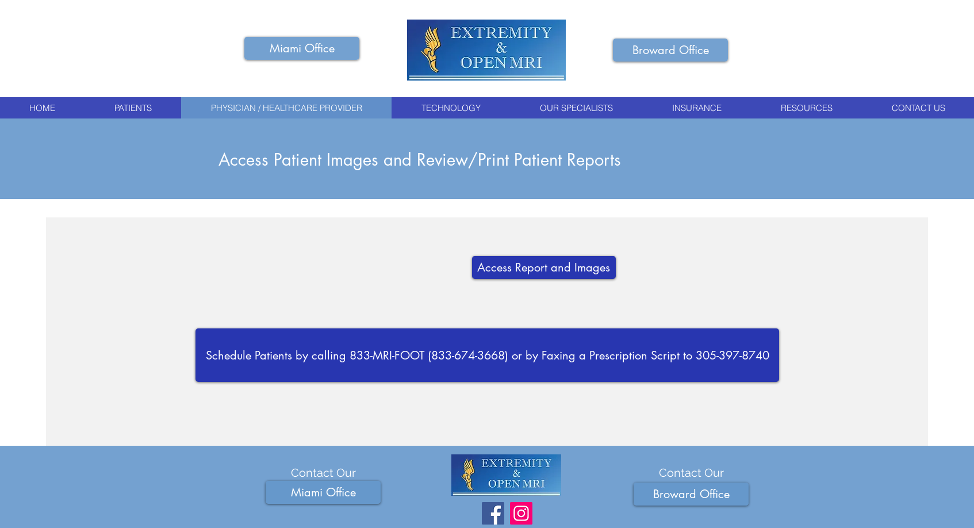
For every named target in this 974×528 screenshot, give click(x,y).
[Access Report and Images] (544, 267)
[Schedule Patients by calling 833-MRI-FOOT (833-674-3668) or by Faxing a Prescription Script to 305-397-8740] (487, 355)
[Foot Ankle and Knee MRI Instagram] (521, 513)
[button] (301, 48)
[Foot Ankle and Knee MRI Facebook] (493, 513)
